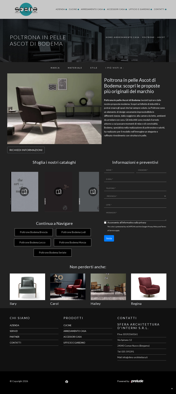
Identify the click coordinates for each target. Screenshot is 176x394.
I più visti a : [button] (115, 68)
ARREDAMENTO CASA (74, 331)
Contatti (159, 9)
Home (109, 37)
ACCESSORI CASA (72, 336)
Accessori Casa (116, 9)
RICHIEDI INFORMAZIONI (25, 149)
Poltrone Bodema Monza (72, 242)
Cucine (73, 9)
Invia (109, 238)
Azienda (60, 9)
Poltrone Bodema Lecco (32, 242)
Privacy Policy (153, 227)
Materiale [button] (75, 68)
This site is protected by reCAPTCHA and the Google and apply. (136, 228)
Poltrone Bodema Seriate (52, 252)
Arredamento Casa (92, 9)
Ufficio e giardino (139, 9)
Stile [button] (94, 68)
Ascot (161, 37)
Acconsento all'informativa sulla (126, 222)
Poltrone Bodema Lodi (73, 232)
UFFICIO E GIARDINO (74, 342)
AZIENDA (14, 325)
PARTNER (14, 336)
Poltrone (148, 37)
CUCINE (67, 325)
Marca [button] (55, 68)
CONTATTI (15, 342)
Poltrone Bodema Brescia (33, 232)
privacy (142, 222)
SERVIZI (14, 331)
